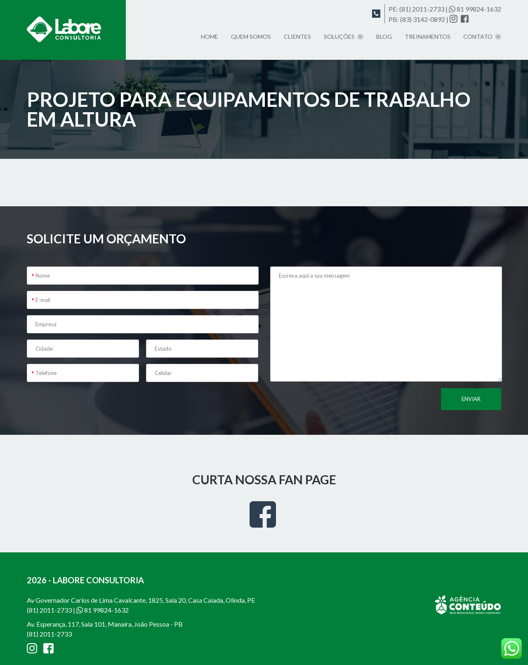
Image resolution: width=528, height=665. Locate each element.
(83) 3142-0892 (422, 19)
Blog (384, 36)
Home (209, 36)
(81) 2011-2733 (421, 9)
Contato (478, 36)
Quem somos (251, 36)
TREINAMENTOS (427, 36)
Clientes (297, 36)
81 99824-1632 (475, 9)
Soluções (339, 36)
